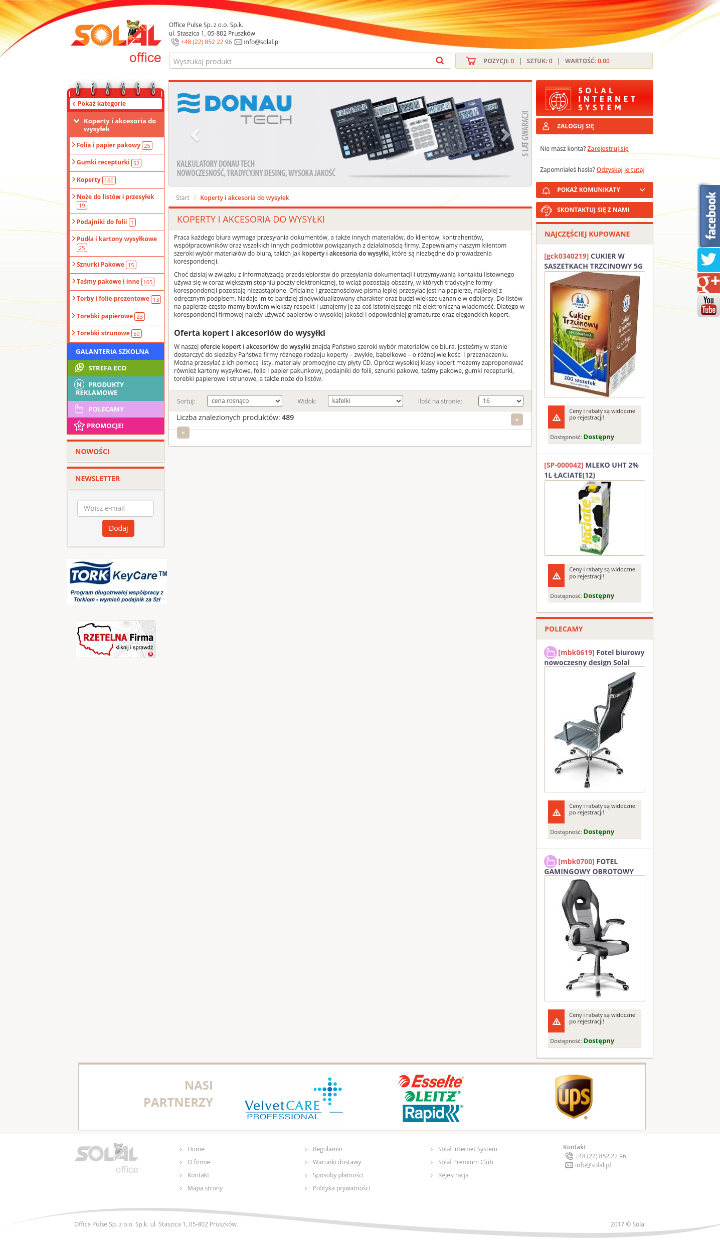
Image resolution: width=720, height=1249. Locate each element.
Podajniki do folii (106, 222)
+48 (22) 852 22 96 (206, 42)
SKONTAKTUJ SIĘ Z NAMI (593, 209)
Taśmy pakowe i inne (115, 281)
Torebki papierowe (111, 316)
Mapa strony (205, 1188)
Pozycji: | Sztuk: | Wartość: (547, 61)
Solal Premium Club (465, 1162)
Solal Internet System (467, 1149)
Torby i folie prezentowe (119, 298)
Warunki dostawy (337, 1162)
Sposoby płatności (338, 1175)
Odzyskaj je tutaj (621, 169)
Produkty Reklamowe (98, 387)
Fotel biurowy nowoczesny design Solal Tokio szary (594, 656)
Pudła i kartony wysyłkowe (117, 243)
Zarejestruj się (608, 148)
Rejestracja (453, 1175)
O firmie (199, 1162)
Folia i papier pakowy (114, 145)
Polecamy (98, 408)
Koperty (96, 179)
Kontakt (198, 1175)
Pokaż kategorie (102, 103)
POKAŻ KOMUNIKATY (603, 188)
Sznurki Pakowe (106, 264)
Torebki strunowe (109, 333)
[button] (196, 134)
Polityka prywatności (341, 1188)
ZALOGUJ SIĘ (575, 126)
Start (183, 197)
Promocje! (98, 425)
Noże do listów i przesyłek (115, 201)
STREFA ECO (99, 367)
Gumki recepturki (109, 162)
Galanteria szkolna (112, 351)
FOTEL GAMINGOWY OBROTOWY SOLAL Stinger (589, 865)
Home (196, 1149)
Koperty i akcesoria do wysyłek (120, 124)
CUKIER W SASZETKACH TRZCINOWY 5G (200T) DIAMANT (593, 261)
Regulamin (327, 1149)
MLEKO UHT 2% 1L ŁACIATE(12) (591, 470)
